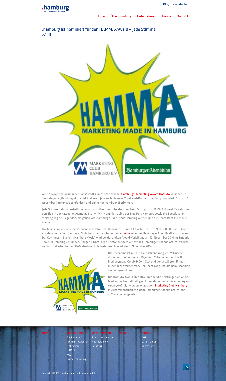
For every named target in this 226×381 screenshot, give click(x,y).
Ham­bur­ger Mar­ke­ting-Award (139, 194)
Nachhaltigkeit (100, 341)
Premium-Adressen (77, 341)
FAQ (69, 354)
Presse (166, 16)
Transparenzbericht (102, 337)
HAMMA (164, 194)
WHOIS (71, 350)
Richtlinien (73, 346)
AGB (144, 337)
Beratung (97, 346)
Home (101, 16)
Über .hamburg (121, 16)
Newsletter (180, 4)
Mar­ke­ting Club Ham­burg (171, 285)
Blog (166, 4)
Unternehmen (146, 16)
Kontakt (182, 16)
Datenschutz (149, 341)
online (126, 233)
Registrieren (74, 337)
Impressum (148, 346)
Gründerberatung (76, 359)
